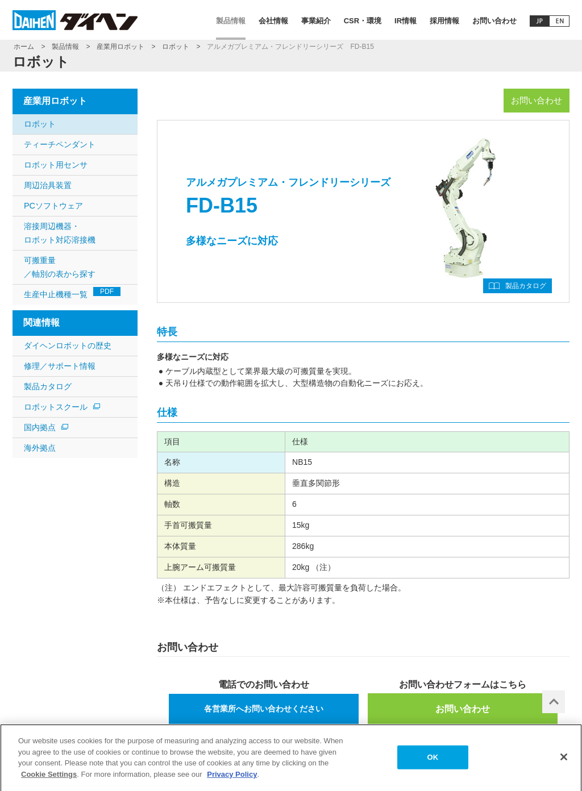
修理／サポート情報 (59, 365)
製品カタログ (525, 286)
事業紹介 (316, 20)
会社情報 (273, 20)
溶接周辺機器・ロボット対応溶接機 (59, 233)
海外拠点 (40, 447)
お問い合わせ (494, 20)
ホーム (24, 47)
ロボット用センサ (56, 164)
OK (433, 760)
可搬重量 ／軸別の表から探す (59, 267)
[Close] (563, 760)
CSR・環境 (362, 20)
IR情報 (405, 20)
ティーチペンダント (59, 144)
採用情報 (444, 20)
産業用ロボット (120, 47)
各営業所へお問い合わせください (263, 708)
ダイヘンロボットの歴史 (67, 345)
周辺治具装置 (48, 185)
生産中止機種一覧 (72, 293)
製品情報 (231, 20)
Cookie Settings (49, 777)
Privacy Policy (232, 777)
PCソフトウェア (53, 205)
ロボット (175, 47)
